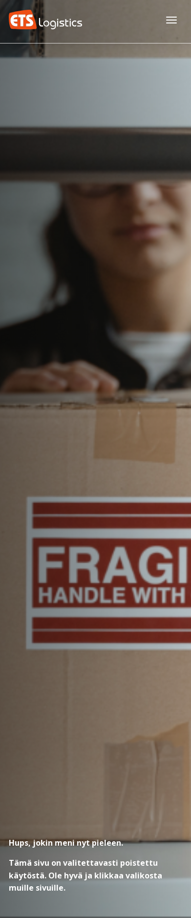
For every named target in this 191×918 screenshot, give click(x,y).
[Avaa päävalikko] (171, 19)
